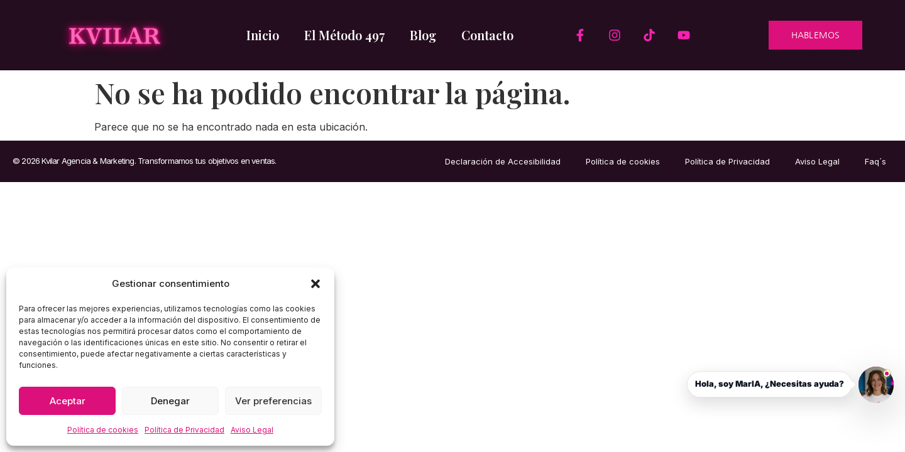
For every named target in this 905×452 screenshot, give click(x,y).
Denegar (170, 401)
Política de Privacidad (184, 429)
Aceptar (67, 401)
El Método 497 (344, 34)
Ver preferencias (273, 401)
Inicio (262, 34)
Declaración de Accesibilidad (503, 161)
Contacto (487, 34)
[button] (315, 283)
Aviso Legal (252, 429)
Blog (423, 34)
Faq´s (875, 161)
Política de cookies (102, 429)
